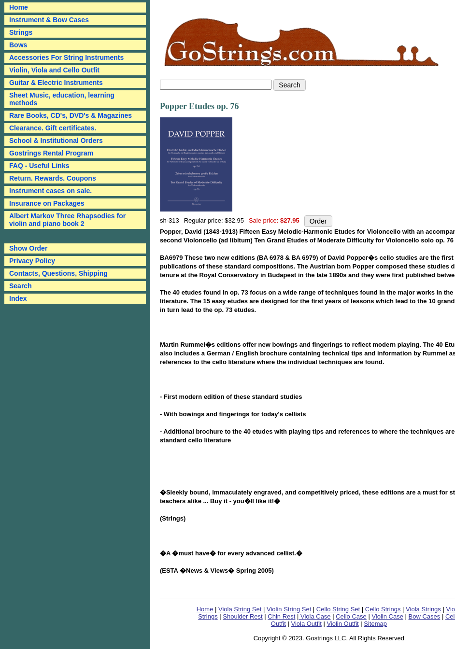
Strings (20, 32)
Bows (18, 45)
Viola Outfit (306, 623)
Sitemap (375, 623)
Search (20, 286)
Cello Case (351, 616)
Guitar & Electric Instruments (56, 82)
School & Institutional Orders (56, 140)
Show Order (28, 248)
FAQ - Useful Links (39, 165)
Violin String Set (289, 609)
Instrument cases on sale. (50, 191)
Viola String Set (239, 609)
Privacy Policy (32, 261)
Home (205, 609)
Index (18, 298)
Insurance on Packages (47, 203)
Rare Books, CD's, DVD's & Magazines (70, 115)
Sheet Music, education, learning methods (61, 99)
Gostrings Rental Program (51, 153)
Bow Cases (425, 616)
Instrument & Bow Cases (49, 20)
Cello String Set (338, 609)
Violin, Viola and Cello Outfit (54, 70)
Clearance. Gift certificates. (53, 128)
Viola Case (314, 616)
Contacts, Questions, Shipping (58, 273)
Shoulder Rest (242, 616)
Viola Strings (423, 609)
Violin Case (387, 616)
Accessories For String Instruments (66, 57)
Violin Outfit (342, 623)
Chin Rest (281, 616)
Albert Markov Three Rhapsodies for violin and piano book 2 (67, 219)
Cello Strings (383, 609)
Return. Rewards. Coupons (52, 178)
